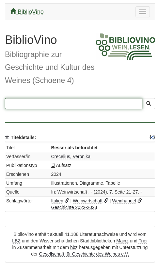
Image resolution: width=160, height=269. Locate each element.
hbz (74, 247)
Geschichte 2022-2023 (74, 207)
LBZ (16, 240)
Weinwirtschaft (88, 200)
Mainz (122, 240)
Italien (57, 200)
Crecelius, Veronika (70, 156)
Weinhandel (124, 200)
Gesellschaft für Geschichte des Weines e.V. (84, 254)
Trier (143, 240)
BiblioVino (27, 11)
